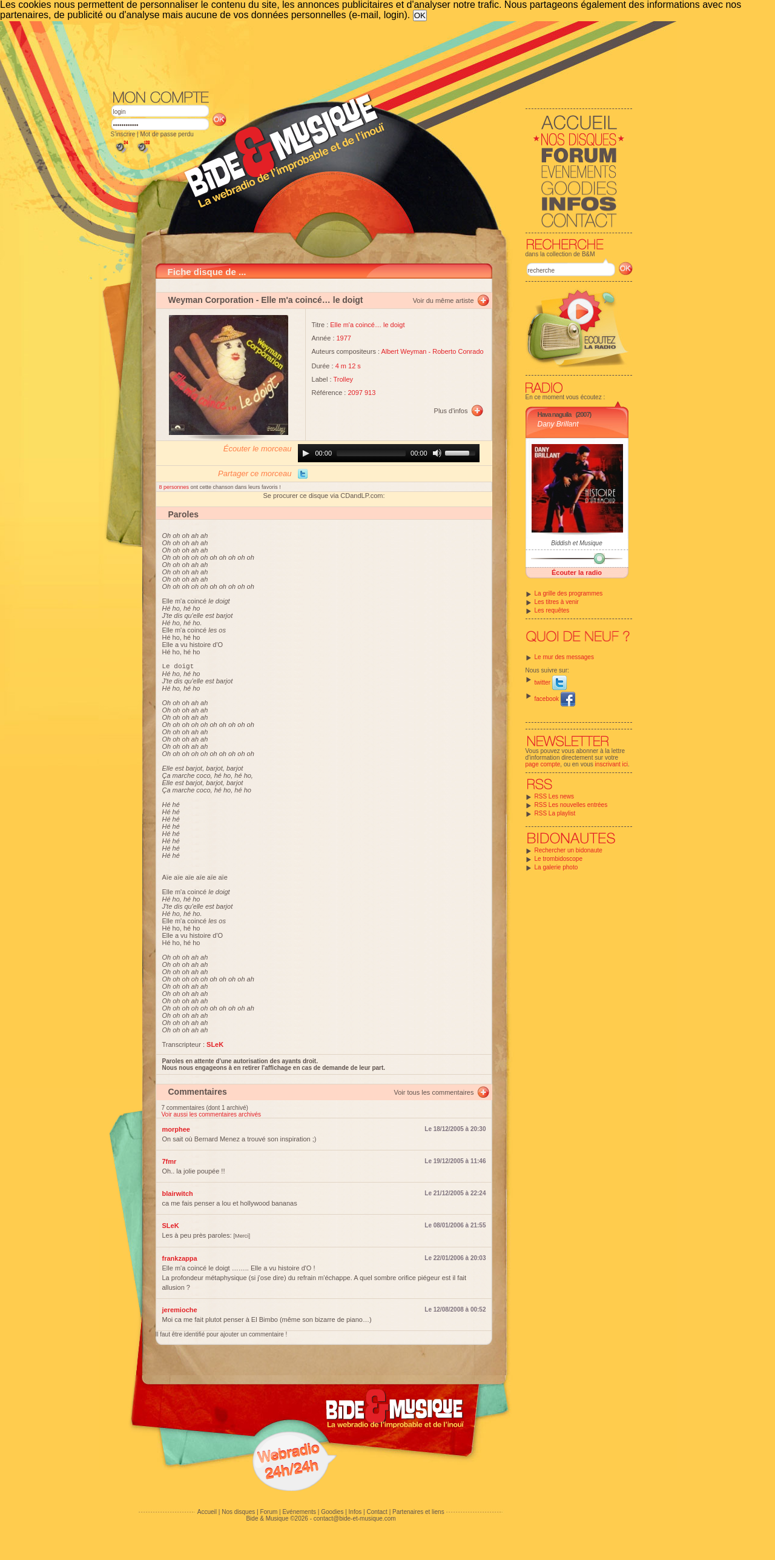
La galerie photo (556, 867)
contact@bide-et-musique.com (355, 1520)
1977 (344, 338)
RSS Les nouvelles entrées (571, 805)
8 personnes (175, 487)
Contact (376, 1513)
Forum (268, 1513)
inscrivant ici (611, 764)
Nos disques (238, 1513)
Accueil (207, 1513)
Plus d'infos (451, 410)
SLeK (170, 1227)
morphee (176, 1131)
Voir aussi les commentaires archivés (212, 1116)
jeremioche (179, 1311)
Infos (355, 1513)
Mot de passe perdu (166, 134)
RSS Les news (555, 796)
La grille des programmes (569, 593)
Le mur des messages (564, 657)
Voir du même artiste (443, 300)
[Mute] (437, 453)
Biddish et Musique (576, 543)
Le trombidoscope (559, 858)
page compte (543, 764)
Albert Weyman (403, 351)
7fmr (169, 1163)
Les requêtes (552, 610)
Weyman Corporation (211, 300)
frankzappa (179, 1260)
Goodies (332, 1513)
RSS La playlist (555, 813)
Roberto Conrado (457, 351)
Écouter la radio (577, 572)
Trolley (343, 379)
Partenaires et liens (418, 1513)
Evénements (299, 1513)
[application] (389, 453)
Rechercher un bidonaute (568, 850)
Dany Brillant (558, 424)
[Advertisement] (371, 54)
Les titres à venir (557, 602)
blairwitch (177, 1195)
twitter (551, 682)
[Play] (306, 453)
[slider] (371, 453)
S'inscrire (123, 134)
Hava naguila (555, 414)
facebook (555, 698)
